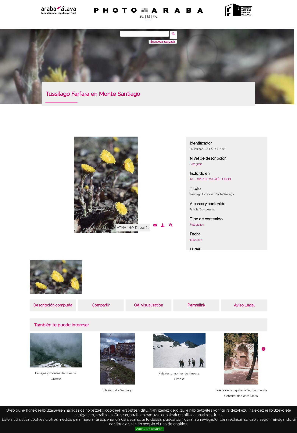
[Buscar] (145, 34)
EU (142, 17)
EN (155, 17)
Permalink (196, 303)
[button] (263, 347)
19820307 (196, 237)
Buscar (174, 33)
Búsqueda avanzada (162, 39)
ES (148, 17)
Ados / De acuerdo (149, 429)
